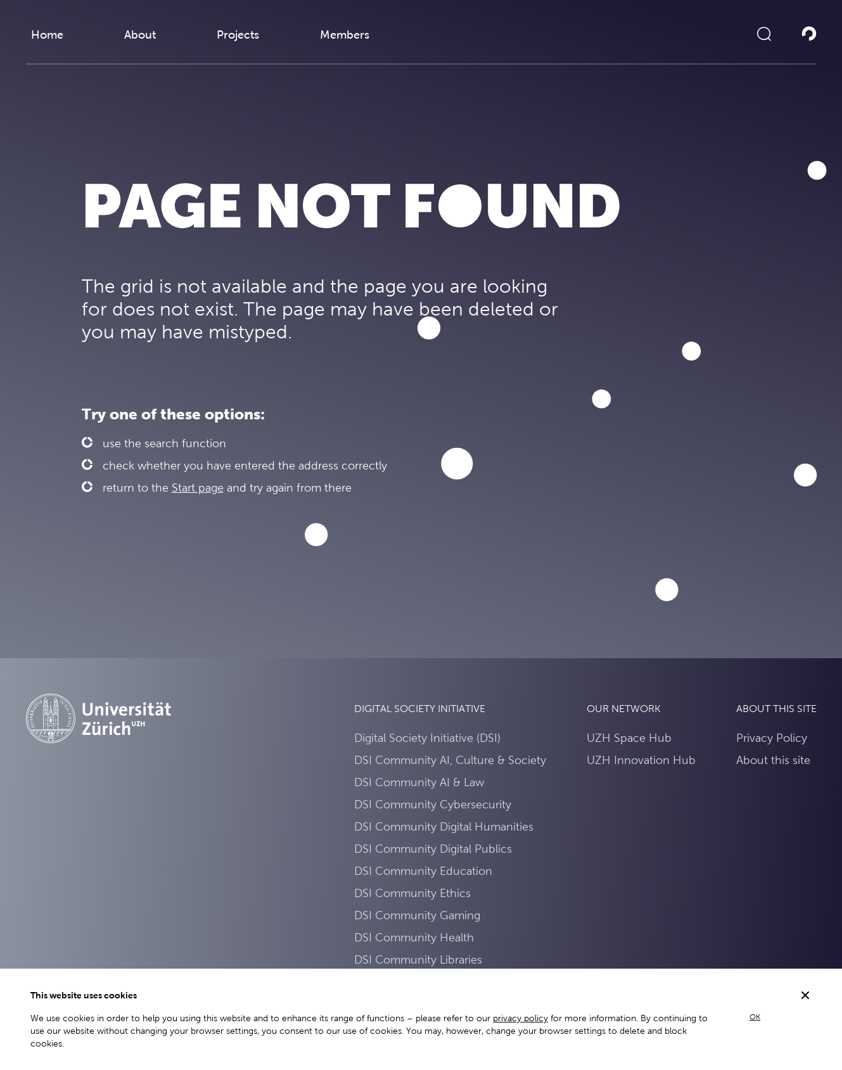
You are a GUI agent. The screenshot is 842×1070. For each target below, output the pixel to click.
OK (755, 1016)
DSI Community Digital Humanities (443, 826)
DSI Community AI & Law (419, 782)
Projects (238, 34)
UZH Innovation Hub (641, 760)
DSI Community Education (423, 870)
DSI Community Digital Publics (433, 848)
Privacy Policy (771, 737)
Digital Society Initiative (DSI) (427, 737)
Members (344, 34)
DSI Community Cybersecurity (432, 804)
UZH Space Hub (629, 737)
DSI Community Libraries (418, 959)
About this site (773, 760)
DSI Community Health (414, 937)
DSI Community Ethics (412, 893)
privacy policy (520, 1018)
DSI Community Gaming (417, 915)
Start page (198, 487)
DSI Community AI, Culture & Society (450, 760)
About (140, 34)
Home (47, 34)
